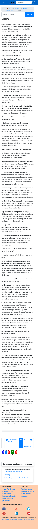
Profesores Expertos (9, 496)
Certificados (6, 494)
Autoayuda (18, 8)
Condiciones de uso (6, 519)
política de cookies (29, 519)
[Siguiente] (28, 443)
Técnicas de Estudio (9, 10)
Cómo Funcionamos (9, 489)
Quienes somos (7, 491)
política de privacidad (17, 519)
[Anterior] (11, 443)
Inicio (3, 8)
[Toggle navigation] (3, 2)
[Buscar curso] (24, 2)
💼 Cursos (10, 8)
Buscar (29, 14)
